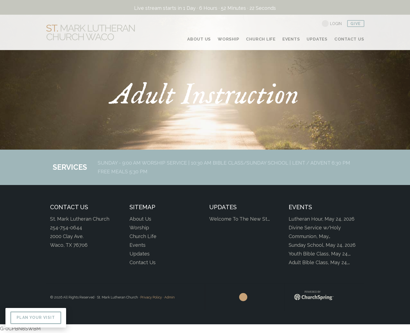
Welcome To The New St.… (239, 219)
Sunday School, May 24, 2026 (322, 245)
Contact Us (143, 262)
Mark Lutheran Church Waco (90, 32)
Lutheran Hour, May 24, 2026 (321, 219)
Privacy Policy (151, 297)
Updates (140, 254)
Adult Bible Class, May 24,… (319, 262)
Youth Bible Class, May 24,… (320, 254)
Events (138, 245)
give (355, 23)
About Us (140, 219)
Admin (169, 297)
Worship (139, 227)
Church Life (143, 236)
